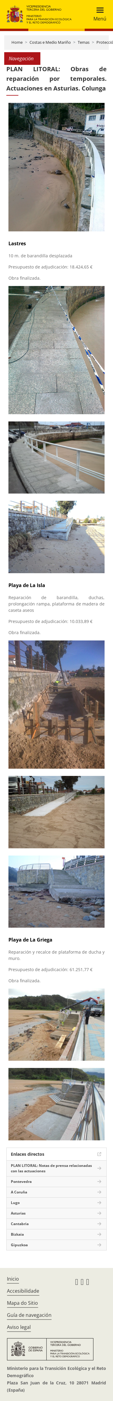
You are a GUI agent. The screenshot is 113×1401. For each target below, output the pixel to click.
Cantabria (20, 1223)
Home (17, 42)
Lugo (15, 1202)
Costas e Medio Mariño (50, 42)
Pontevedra (21, 1181)
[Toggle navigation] (98, 14)
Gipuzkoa (19, 1244)
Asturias (18, 1213)
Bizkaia (17, 1234)
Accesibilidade (23, 1291)
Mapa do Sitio (22, 1303)
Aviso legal (19, 1327)
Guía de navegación (29, 1315)
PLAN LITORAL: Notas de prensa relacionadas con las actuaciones (51, 1168)
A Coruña (19, 1192)
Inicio (13, 1279)
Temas (83, 42)
